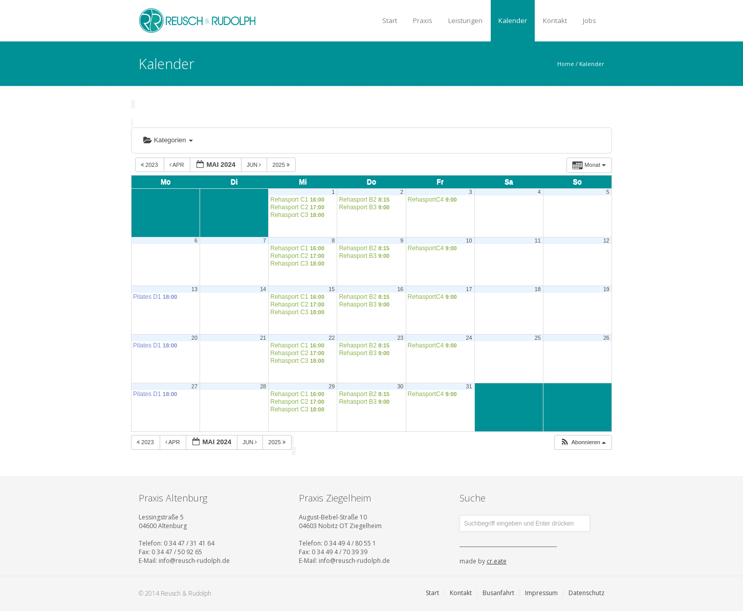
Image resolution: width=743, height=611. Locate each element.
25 (538, 338)
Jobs (589, 20)
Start (389, 20)
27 (194, 386)
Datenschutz (586, 592)
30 (400, 386)
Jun (255, 165)
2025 (281, 165)
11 (538, 240)
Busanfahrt (498, 592)
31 (469, 386)
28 (263, 386)
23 (400, 338)
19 (606, 289)
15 (332, 289)
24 (469, 338)
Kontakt (555, 20)
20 (194, 338)
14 (263, 289)
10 (469, 240)
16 (400, 289)
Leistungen (465, 20)
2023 (150, 165)
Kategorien (168, 140)
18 (538, 289)
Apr (177, 165)
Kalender (512, 20)
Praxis (422, 20)
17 (469, 289)
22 (332, 338)
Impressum (541, 592)
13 (194, 289)
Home (565, 64)
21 (263, 338)
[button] (583, 442)
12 (606, 240)
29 (332, 386)
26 (606, 338)
